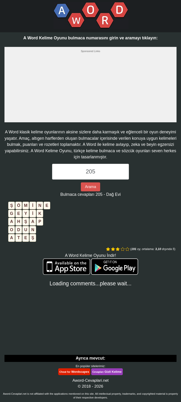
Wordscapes (74, 371)
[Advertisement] (90, 88)
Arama (90, 187)
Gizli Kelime (107, 371)
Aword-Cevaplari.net (90, 380)
